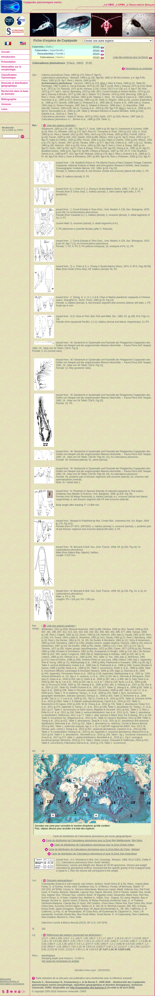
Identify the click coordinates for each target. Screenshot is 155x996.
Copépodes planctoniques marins (42, 2)
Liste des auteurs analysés (61, 125)
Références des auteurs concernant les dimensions (74, 935)
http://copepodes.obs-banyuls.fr (88, 987)
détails (96, 46)
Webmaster (5, 979)
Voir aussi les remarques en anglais (60, 961)
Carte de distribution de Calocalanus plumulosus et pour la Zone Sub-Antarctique (94, 853)
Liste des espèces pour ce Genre (130, 57)
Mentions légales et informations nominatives (12, 982)
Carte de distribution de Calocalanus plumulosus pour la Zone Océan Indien (94, 844)
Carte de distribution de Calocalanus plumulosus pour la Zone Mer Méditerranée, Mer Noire (94, 840)
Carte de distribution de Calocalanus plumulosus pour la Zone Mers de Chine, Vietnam (94, 849)
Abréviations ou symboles (138, 68)
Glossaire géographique (59, 880)
